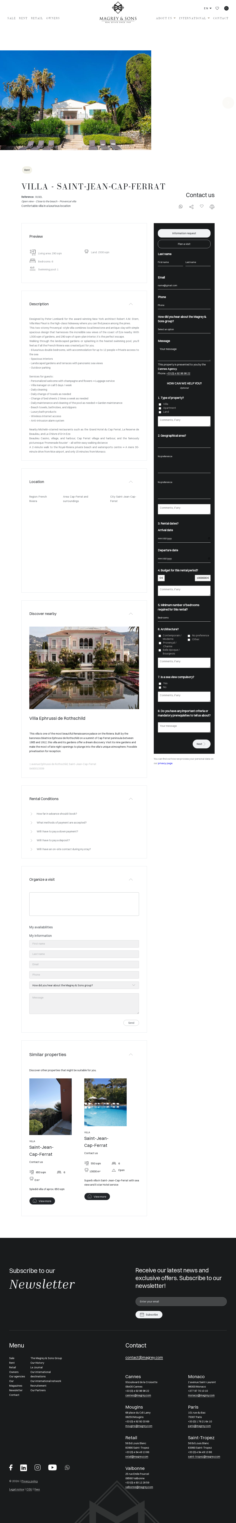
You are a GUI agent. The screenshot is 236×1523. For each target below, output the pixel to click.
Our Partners (38, 1390)
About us (164, 18)
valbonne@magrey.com (139, 1487)
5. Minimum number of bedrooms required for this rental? (178, 607)
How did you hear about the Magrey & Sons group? (182, 319)
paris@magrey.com (199, 1426)
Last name (164, 254)
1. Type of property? (171, 398)
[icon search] (226, 8)
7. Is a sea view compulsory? (176, 677)
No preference (184, 456)
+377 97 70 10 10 (198, 1391)
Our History (37, 1362)
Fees (37, 1489)
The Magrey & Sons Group (46, 1358)
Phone (162, 297)
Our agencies (17, 1376)
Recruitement (38, 1385)
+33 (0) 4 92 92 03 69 (137, 1421)
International (192, 18)
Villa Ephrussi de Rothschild (57, 718)
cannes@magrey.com (138, 1395)
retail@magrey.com (136, 1456)
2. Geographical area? (172, 435)
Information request (184, 233)
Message (164, 341)
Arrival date (165, 530)
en (206, 8)
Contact (221, 18)
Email (161, 277)
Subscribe (152, 1314)
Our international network (45, 1381)
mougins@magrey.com (138, 1426)
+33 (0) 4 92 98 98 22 (178, 373)
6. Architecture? (168, 629)
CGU (29, 1489)
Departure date (168, 550)
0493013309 (36, 768)
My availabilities (41, 927)
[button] (34, 1104)
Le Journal (36, 1367)
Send (131, 1022)
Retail (37, 18)
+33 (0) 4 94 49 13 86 (137, 1452)
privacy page (165, 763)
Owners (53, 18)
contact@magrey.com (144, 1357)
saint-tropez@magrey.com (204, 1456)
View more (45, 1201)
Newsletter (15, 1390)
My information (40, 936)
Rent (23, 18)
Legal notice (16, 1489)
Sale (11, 18)
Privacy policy (29, 1481)
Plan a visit (184, 244)
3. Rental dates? (168, 523)
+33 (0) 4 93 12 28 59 (137, 1482)
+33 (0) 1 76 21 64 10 (200, 1421)
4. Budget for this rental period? (178, 570)
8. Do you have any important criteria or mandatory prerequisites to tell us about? (184, 713)
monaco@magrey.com (201, 1395)
